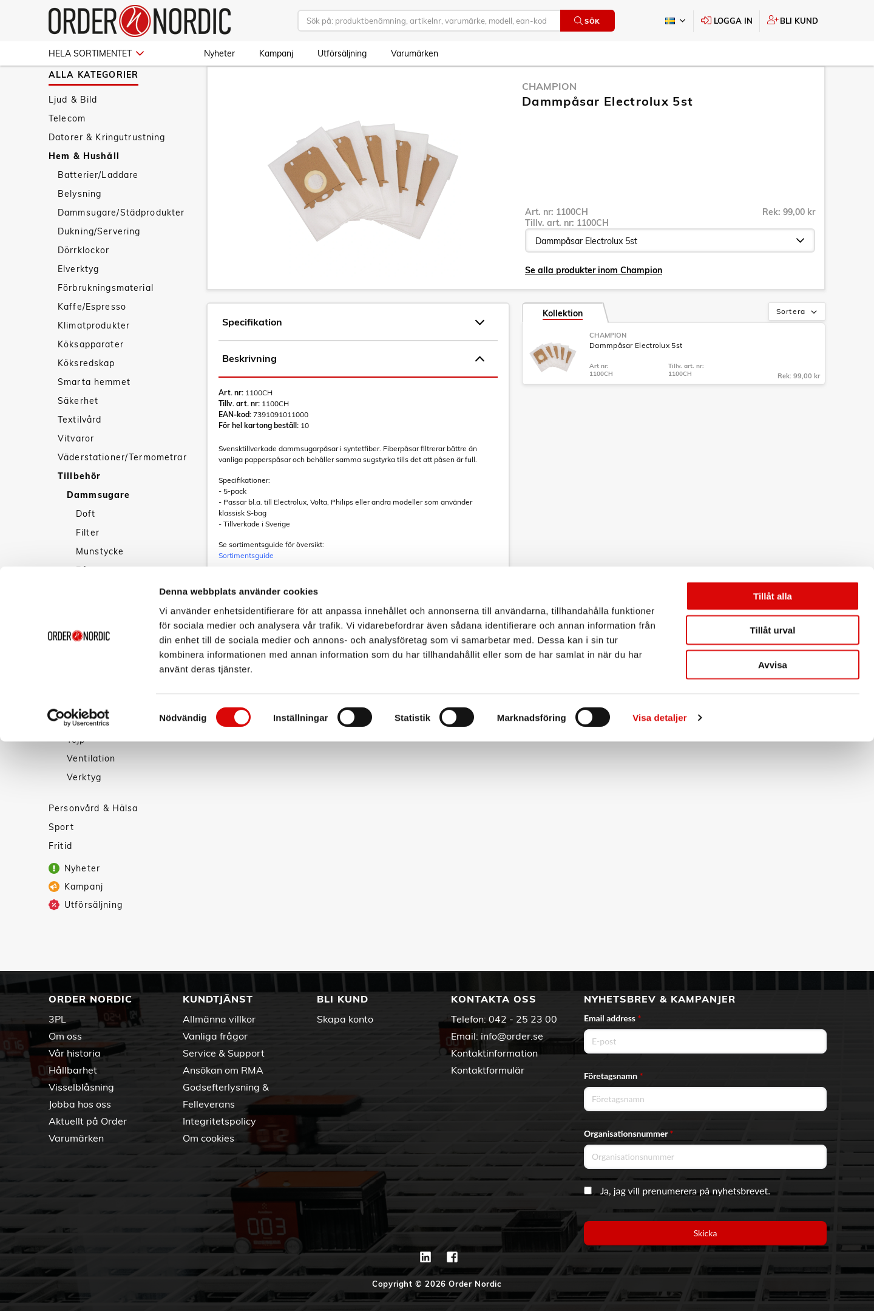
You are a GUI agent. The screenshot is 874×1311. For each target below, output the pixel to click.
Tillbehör (79, 511)
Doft (86, 548)
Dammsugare (98, 530)
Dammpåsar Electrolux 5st (635, 380)
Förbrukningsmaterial (106, 323)
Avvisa (772, 1233)
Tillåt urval (773, 1199)
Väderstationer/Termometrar (122, 492)
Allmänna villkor (219, 1019)
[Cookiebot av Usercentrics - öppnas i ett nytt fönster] (78, 1287)
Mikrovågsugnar (102, 699)
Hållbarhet (73, 1070)
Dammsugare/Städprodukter (121, 247)
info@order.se (512, 1036)
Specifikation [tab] (353, 358)
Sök (587, 21)
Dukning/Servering (99, 266)
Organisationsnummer (629, 1133)
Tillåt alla (772, 1165)
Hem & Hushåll (84, 191)
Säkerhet (78, 436)
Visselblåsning (81, 1087)
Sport (61, 862)
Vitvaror (76, 473)
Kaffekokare (94, 661)
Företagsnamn (613, 1076)
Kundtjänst (218, 999)
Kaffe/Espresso (92, 341)
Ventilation (91, 793)
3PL (57, 1019)
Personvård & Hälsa (93, 843)
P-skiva (83, 737)
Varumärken (414, 53)
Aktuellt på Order (88, 1121)
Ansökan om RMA (223, 1070)
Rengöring (90, 756)
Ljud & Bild (73, 134)
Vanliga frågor (215, 1036)
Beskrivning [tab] (353, 394)
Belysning (79, 228)
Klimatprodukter (94, 360)
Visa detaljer (659, 1287)
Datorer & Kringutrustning (107, 172)
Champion (549, 121)
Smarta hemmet (94, 417)
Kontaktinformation (494, 1053)
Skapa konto (345, 1019)
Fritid (60, 881)
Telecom (67, 153)
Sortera (797, 347)
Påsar (90, 605)
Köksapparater (91, 379)
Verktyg (84, 812)
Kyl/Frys (85, 680)
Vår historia (75, 1053)
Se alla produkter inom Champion (593, 305)
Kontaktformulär (487, 1070)
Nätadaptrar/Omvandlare (123, 718)
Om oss (65, 1036)
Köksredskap (86, 398)
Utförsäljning (342, 53)
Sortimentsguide (246, 590)
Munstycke (100, 586)
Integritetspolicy (219, 1121)
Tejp (76, 774)
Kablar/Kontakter (105, 643)
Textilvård (79, 454)
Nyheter (219, 53)
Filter (88, 567)
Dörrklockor (84, 285)
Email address (612, 1018)
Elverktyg (78, 304)
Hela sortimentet (96, 53)
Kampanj (276, 53)
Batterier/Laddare (98, 210)
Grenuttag (89, 624)
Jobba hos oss (80, 1104)
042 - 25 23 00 (523, 1019)
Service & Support (224, 1053)
